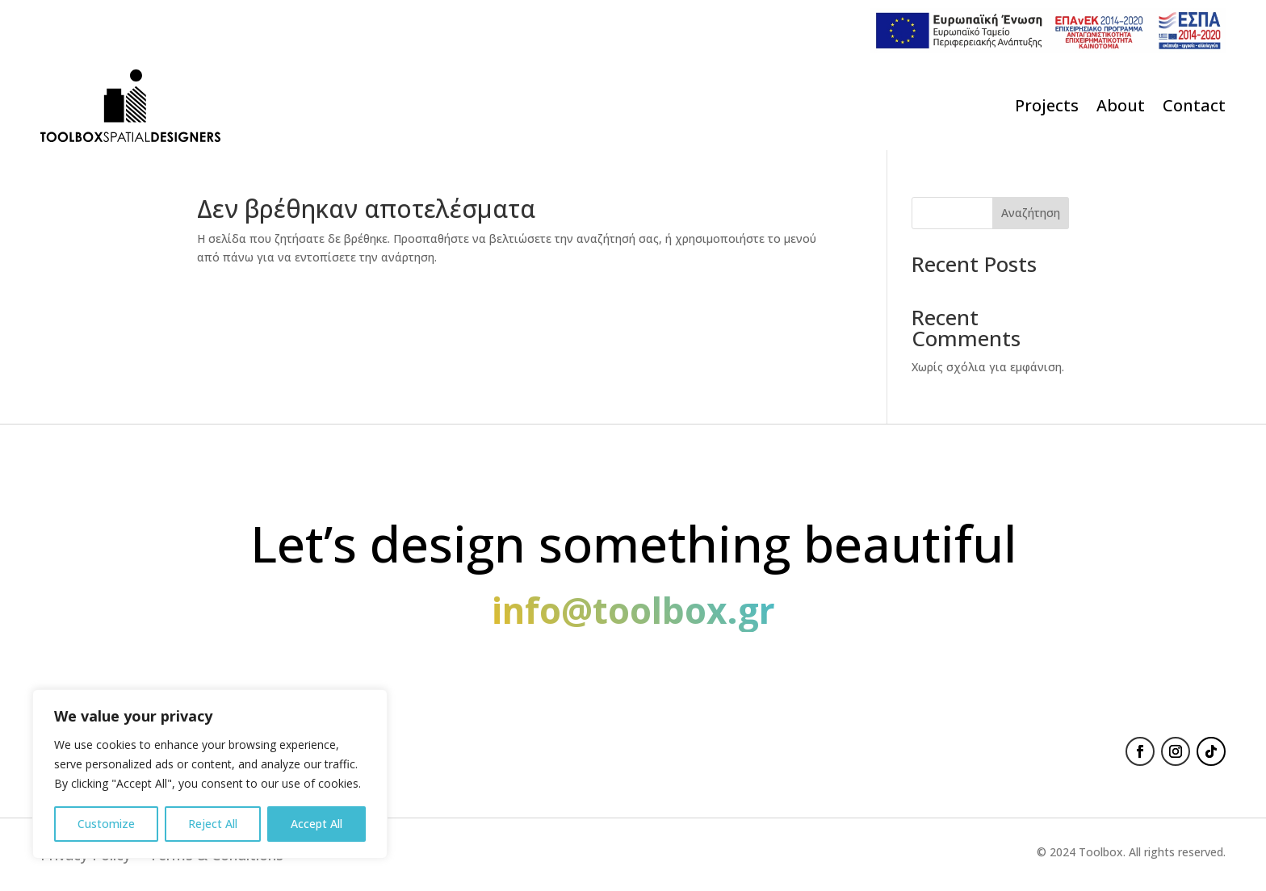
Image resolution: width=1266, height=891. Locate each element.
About (1120, 105)
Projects (1047, 105)
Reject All (212, 823)
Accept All (316, 823)
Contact (1194, 105)
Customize (106, 823)
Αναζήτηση (1030, 212)
